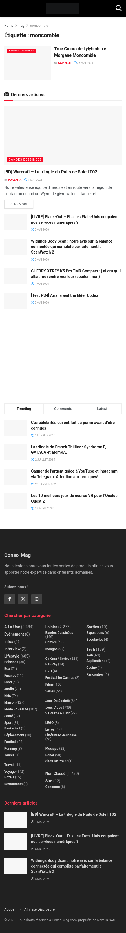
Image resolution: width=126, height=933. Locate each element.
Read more (21, 203)
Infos (8, 641)
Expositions (95, 633)
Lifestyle (11, 656)
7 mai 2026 (33, 179)
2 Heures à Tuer (57, 713)
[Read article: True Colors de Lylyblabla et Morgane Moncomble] (27, 62)
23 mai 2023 (83, 62)
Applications (95, 661)
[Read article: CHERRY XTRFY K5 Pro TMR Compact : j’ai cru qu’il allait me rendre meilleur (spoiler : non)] (15, 276)
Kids (7, 696)
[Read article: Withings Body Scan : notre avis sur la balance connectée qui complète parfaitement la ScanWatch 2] (15, 247)
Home (8, 26)
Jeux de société (57, 701)
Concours (52, 787)
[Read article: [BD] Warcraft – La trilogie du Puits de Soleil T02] (63, 135)
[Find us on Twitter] (23, 599)
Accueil (10, 909)
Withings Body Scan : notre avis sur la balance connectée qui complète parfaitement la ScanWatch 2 (71, 246)
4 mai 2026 (40, 283)
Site (48, 781)
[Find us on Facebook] (9, 599)
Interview (12, 649)
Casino (91, 668)
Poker (49, 755)
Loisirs (51, 627)
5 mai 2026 (40, 259)
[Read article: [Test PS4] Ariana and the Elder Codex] (15, 301)
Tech (90, 649)
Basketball (12, 728)
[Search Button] (119, 8)
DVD (48, 671)
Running (10, 749)
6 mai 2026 (40, 229)
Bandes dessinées (21, 50)
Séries (50, 691)
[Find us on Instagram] (36, 599)
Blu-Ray (51, 664)
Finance (10, 675)
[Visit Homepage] (63, 8)
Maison (10, 702)
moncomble (39, 26)
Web (89, 655)
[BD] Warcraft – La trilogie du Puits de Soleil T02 (50, 172)
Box (7, 669)
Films (49, 684)
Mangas (51, 649)
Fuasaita (14, 179)
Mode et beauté (16, 709)
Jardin (9, 689)
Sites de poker (56, 761)
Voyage (10, 772)
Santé (8, 716)
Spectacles (94, 639)
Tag (22, 26)
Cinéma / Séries (57, 659)
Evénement (14, 634)
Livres (50, 729)
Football (10, 742)
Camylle (64, 62)
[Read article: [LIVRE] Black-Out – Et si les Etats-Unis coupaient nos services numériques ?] (15, 222)
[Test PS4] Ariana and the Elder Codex (64, 295)
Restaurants (13, 784)
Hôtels (9, 777)
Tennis (9, 755)
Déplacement (14, 735)
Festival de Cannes (59, 678)
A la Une (12, 627)
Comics (51, 642)
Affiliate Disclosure (39, 909)
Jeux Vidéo (53, 708)
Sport (8, 723)
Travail (9, 765)
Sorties (92, 627)
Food (8, 682)
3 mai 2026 (40, 302)
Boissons (11, 662)
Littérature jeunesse (61, 735)
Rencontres (95, 674)
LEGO (49, 723)
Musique (52, 749)
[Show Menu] (7, 8)
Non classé (55, 773)
